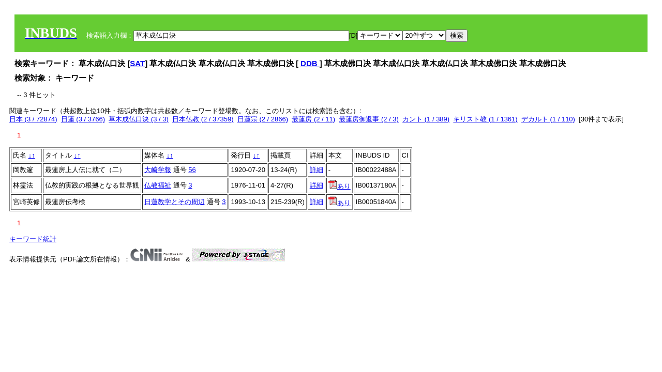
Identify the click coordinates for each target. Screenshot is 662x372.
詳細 (316, 170)
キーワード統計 (32, 239)
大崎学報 (157, 170)
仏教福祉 (157, 185)
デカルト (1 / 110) (548, 119)
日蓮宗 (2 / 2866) (262, 119)
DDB (310, 63)
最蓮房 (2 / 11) (313, 119)
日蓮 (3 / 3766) (83, 119)
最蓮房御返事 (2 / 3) (369, 119)
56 (191, 170)
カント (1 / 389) (425, 119)
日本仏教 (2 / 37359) (203, 119)
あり (339, 186)
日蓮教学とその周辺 (174, 202)
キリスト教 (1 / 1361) (485, 119)
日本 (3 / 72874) (33, 119)
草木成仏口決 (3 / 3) (139, 119)
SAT (137, 63)
